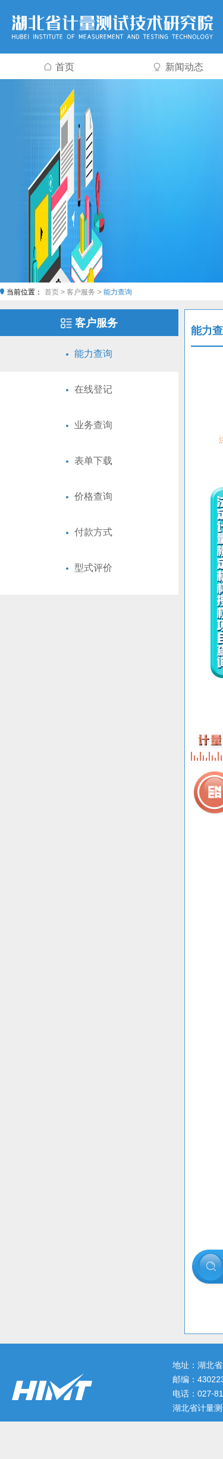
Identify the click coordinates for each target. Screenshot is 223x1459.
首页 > (56, 292)
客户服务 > (85, 292)
